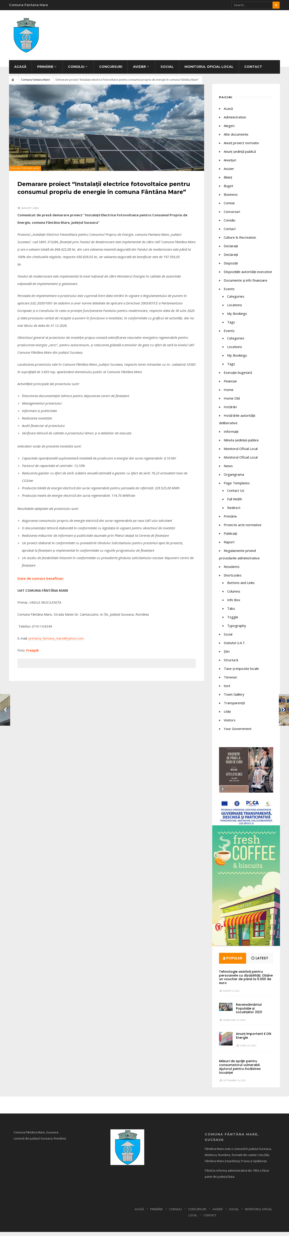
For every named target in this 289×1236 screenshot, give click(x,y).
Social (167, 70)
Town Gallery (234, 698)
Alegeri (229, 129)
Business (231, 198)
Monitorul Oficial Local (208, 70)
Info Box (233, 603)
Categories (235, 300)
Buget (228, 189)
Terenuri (230, 681)
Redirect (233, 511)
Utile (227, 715)
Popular (232, 962)
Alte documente (236, 138)
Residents (232, 570)
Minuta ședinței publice (241, 444)
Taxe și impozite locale (241, 672)
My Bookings (237, 317)
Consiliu (76, 70)
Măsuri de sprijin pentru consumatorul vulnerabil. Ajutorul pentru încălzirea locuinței (240, 1071)
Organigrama (234, 478)
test (227, 689)
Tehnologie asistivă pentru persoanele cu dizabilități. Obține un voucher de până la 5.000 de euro (246, 981)
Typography (236, 629)
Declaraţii (231, 249)
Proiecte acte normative (242, 528)
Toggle (232, 621)
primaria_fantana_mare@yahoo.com (56, 648)
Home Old (232, 402)
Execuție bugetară (238, 376)
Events (229, 292)
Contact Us (235, 494)
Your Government (238, 732)
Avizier (139, 70)
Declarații (231, 258)
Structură (231, 664)
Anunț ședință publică (240, 155)
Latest (259, 962)
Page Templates (237, 487)
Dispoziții (231, 267)
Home (228, 393)
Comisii (229, 207)
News (228, 469)
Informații (231, 435)
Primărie (45, 70)
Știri (227, 655)
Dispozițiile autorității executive (248, 275)
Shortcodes (233, 579)
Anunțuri (230, 164)
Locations (234, 308)
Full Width (234, 503)
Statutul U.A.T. (234, 646)
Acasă (20, 70)
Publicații (230, 537)
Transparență (234, 706)
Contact (253, 70)
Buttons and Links (241, 586)
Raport (229, 546)
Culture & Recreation (240, 241)
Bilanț (228, 181)
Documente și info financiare (245, 284)
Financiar (230, 385)
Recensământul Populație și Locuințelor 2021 (249, 1012)
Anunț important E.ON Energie (253, 1040)
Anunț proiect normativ (241, 146)
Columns (233, 595)
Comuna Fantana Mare (35, 83)
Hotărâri (230, 410)
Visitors (229, 724)
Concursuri (110, 70)
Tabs (231, 612)
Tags (231, 326)
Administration (235, 121)
